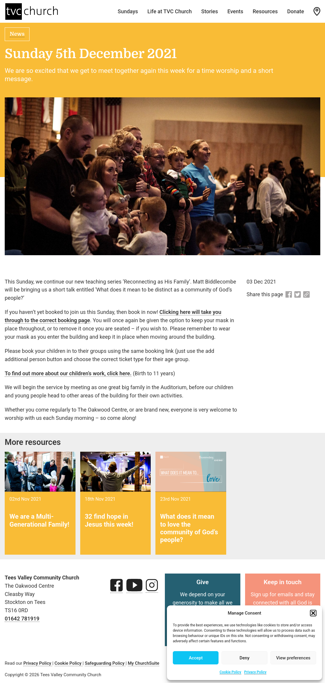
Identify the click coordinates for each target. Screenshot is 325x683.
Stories (209, 11)
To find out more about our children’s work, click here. (68, 373)
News (17, 34)
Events (235, 11)
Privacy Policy (255, 672)
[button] (313, 613)
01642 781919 (22, 618)
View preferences (293, 658)
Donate (295, 11)
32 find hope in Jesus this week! (109, 520)
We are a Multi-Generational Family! (39, 520)
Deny (244, 658)
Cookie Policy (230, 672)
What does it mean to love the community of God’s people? (189, 528)
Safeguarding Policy (105, 663)
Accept (196, 658)
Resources (265, 11)
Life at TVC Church (169, 11)
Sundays (128, 11)
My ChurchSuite (143, 663)
